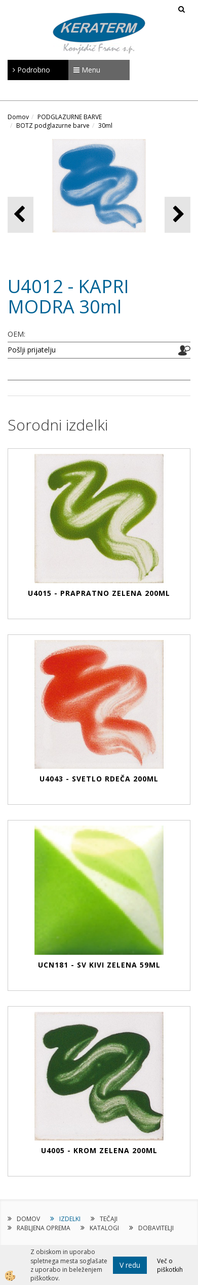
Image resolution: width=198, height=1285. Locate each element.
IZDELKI (70, 1219)
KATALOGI (104, 1228)
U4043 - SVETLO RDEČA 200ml (99, 778)
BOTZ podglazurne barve (53, 125)
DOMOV (28, 1219)
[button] (177, 215)
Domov (18, 117)
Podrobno (31, 70)
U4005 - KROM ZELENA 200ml (99, 1150)
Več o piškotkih (170, 1265)
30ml (105, 125)
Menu (86, 70)
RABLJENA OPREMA (43, 1228)
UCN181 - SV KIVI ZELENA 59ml (99, 965)
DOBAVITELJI (156, 1228)
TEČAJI (108, 1219)
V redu (130, 1265)
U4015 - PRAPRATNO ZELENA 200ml (99, 593)
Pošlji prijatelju (32, 349)
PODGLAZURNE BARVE (69, 117)
